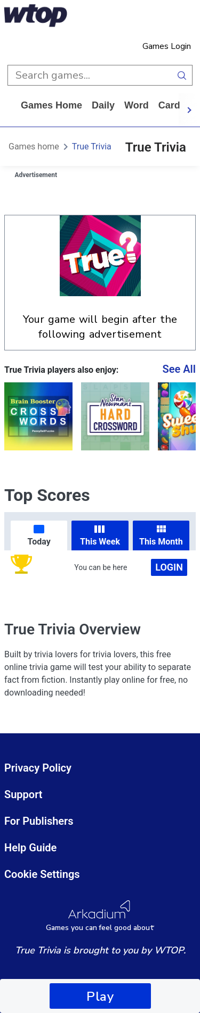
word (136, 105)
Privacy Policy (37, 767)
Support (23, 794)
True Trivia (91, 146)
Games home (51, 105)
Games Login (166, 46)
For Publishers (39, 821)
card (169, 105)
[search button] (182, 75)
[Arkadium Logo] (100, 916)
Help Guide (30, 847)
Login (169, 567)
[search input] (89, 75)
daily (103, 105)
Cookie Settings (42, 874)
